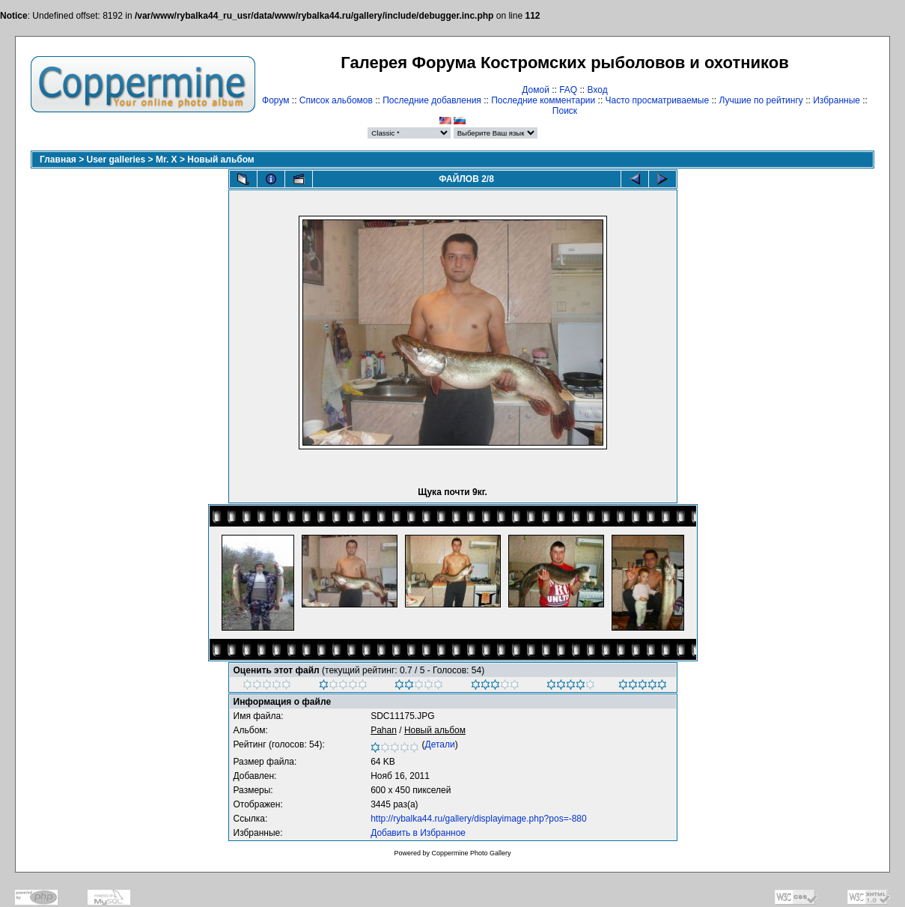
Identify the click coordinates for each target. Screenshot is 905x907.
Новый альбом (220, 159)
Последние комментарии (543, 100)
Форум (275, 100)
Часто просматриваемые (658, 100)
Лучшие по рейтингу (760, 100)
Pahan (384, 730)
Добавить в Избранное (418, 833)
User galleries (116, 159)
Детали (440, 744)
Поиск (564, 111)
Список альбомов (336, 100)
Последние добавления (432, 100)
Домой (535, 90)
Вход (598, 90)
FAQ (568, 90)
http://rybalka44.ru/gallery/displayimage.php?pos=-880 (479, 818)
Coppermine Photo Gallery (471, 853)
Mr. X (166, 159)
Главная (58, 159)
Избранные (836, 100)
